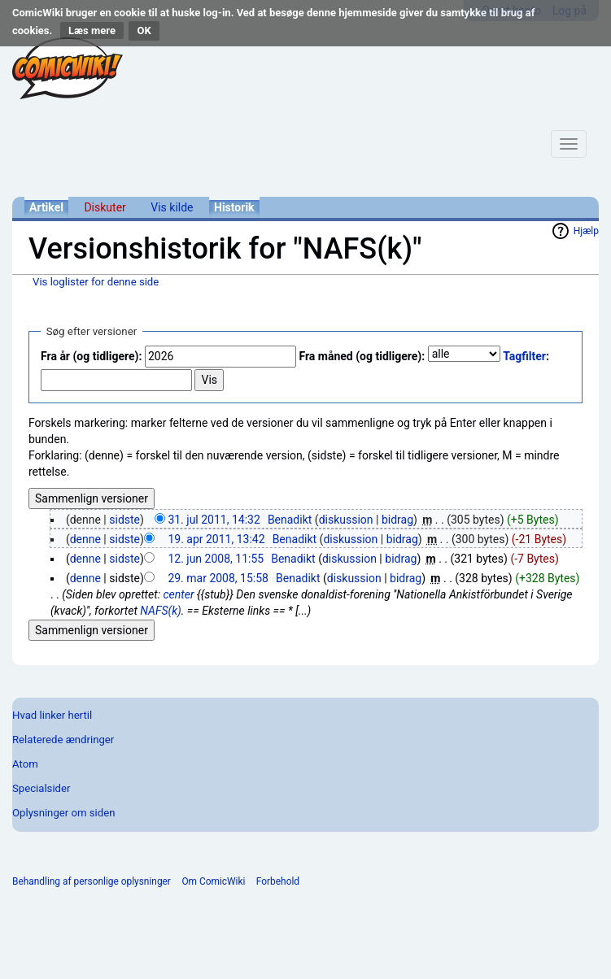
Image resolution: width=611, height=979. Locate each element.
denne (85, 539)
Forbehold (277, 881)
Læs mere (92, 30)
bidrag (397, 519)
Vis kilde (172, 207)
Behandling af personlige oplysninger (91, 881)
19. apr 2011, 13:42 (216, 539)
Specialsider (41, 788)
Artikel (46, 207)
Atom (25, 764)
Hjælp (586, 231)
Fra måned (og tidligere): (362, 356)
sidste (124, 519)
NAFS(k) (160, 610)
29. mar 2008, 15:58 (218, 578)
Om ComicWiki (213, 881)
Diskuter (104, 207)
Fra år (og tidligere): (91, 356)
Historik (234, 207)
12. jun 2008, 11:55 (216, 558)
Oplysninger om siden (63, 813)
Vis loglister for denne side (96, 282)
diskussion (346, 519)
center (178, 594)
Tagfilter (524, 356)
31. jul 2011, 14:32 (214, 519)
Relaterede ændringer (63, 739)
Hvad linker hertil (52, 715)
